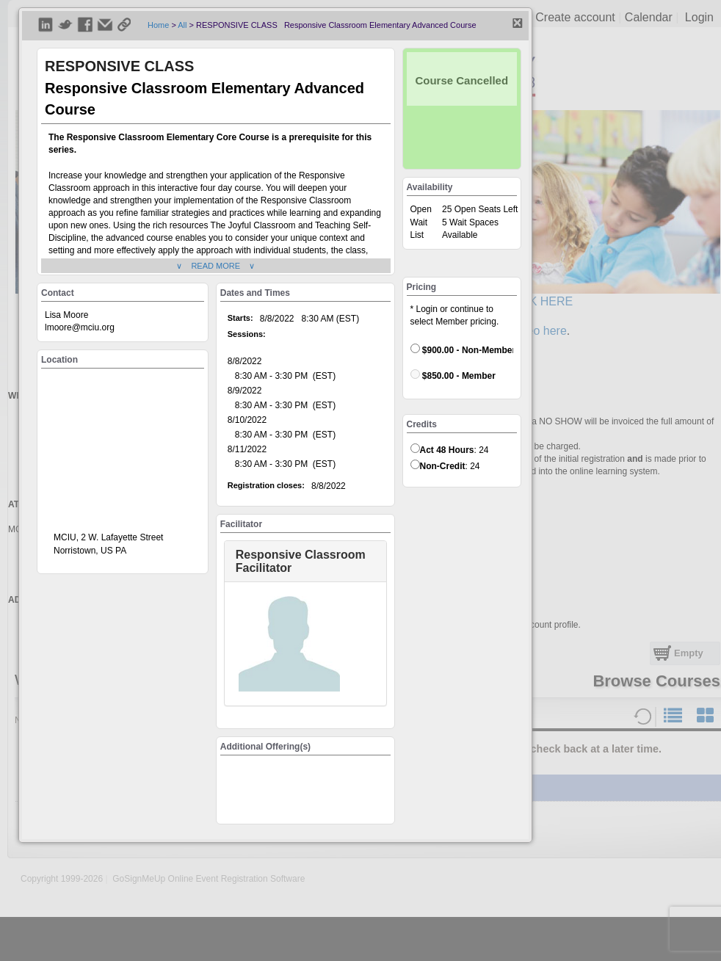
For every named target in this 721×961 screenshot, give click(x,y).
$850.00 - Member (453, 375)
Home (158, 25)
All (182, 25)
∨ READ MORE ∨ (215, 265)
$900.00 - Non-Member (462, 349)
